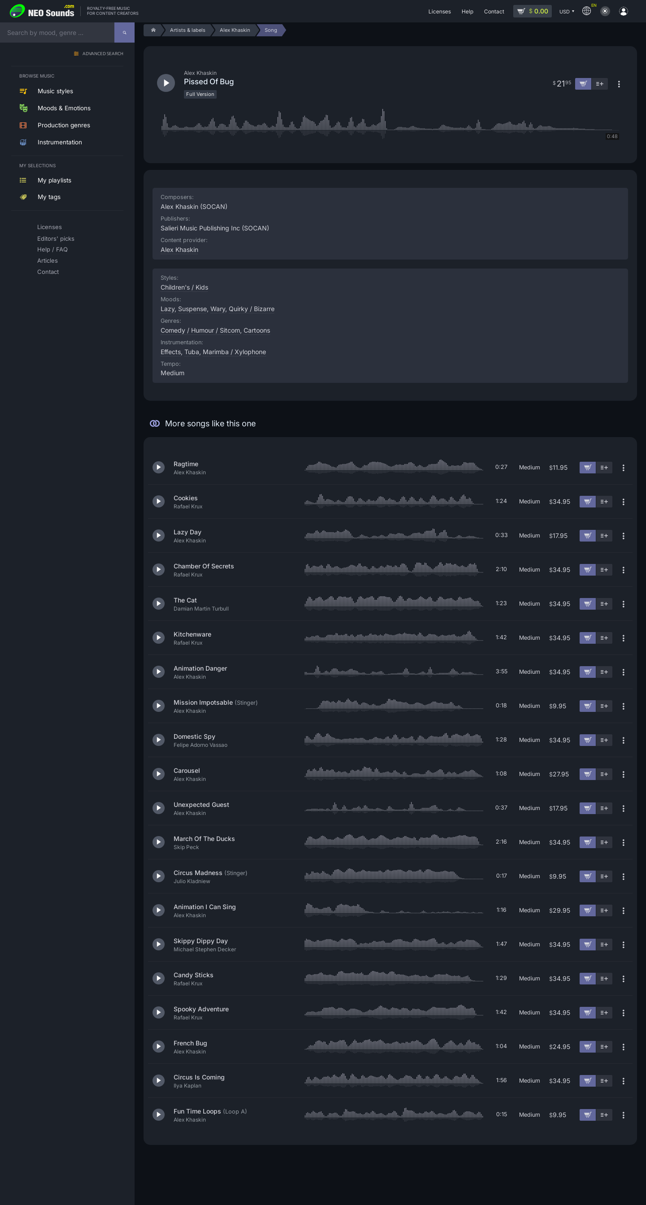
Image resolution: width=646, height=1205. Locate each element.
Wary (217, 308)
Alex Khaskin (179, 249)
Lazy (168, 308)
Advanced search (103, 54)
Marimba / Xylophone (234, 351)
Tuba (191, 351)
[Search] (124, 32)
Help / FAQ (52, 249)
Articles (47, 260)
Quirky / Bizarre (252, 308)
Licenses (49, 226)
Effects (171, 351)
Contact (48, 271)
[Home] (152, 30)
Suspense (192, 308)
